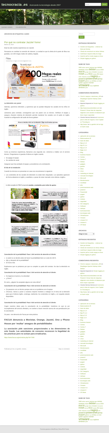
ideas (82, 169)
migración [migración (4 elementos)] (84, 76)
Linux (82, 171)
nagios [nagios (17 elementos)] (94, 76)
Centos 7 (83, 159)
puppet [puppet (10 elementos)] (82, 81)
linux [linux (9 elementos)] (91, 74)
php (81, 185)
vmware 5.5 (83, 220)
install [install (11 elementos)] (81, 74)
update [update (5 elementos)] (81, 83)
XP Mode (83, 225)
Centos (82, 157)
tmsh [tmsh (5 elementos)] (99, 81)
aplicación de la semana (87, 136)
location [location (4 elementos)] (95, 74)
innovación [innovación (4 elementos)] (100, 72)
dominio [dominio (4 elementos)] (98, 69)
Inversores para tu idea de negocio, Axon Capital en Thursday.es (92, 120)
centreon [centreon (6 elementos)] (81, 69)
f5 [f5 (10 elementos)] (84, 72)
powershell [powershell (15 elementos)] (91, 78)
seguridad (83, 201)
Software (83, 206)
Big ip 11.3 (83, 143)
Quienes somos (6, 27)
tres (13, 349)
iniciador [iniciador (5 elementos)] (94, 72)
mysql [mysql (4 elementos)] (88, 76)
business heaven (85, 155)
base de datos (84, 141)
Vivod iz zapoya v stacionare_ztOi (90, 96)
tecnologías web (85, 213)
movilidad (83, 183)
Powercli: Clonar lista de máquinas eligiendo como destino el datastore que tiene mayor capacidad (92, 113)
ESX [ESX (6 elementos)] (102, 69)
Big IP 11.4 (83, 145)
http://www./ (83, 124)
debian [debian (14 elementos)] (92, 69)
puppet (82, 194)
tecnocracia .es (14, 4)
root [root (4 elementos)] (90, 81)
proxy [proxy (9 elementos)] (100, 79)
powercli (82, 190)
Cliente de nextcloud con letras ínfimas (92, 51)
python (82, 197)
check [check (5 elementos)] (86, 69)
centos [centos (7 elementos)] (99, 67)
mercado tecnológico (86, 176)
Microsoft (83, 178)
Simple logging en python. (88, 58)
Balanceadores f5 (85, 138)
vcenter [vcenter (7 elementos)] (91, 83)
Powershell (83, 192)
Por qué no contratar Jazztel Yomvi (22, 42)
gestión (19, 349)
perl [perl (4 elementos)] (99, 76)
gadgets (82, 164)
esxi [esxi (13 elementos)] (81, 71)
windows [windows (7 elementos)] (82, 87)
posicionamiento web (86, 187)
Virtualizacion (84, 215)
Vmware (82, 218)
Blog (81, 152)
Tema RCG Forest (64, 429)
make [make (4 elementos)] (80, 76)
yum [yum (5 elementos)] (86, 87)
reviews (24, 349)
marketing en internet (86, 173)
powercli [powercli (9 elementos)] (82, 79)
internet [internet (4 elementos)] (86, 74)
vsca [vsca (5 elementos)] (91, 86)
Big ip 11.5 (83, 148)
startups (82, 208)
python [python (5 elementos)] (87, 81)
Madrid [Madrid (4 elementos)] (101, 74)
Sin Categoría (84, 204)
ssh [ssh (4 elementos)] (97, 81)
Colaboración (21, 27)
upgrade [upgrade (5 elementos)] (85, 83)
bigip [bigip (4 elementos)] (95, 67)
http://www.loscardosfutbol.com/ (90, 108)
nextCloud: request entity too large (90, 54)
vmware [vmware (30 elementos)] (84, 85)
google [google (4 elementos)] (86, 72)
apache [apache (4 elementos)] (87, 67)
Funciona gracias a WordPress (49, 429)
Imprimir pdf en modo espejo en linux (91, 56)
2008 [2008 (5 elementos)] (80, 67)
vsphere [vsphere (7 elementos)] (96, 86)
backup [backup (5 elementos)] (92, 67)
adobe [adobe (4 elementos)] (83, 67)
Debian (82, 162)
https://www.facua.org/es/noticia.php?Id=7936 (19, 337)
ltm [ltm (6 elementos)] (98, 74)
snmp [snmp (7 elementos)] (94, 81)
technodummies (85, 211)
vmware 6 (83, 222)
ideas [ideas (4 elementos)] (90, 72)
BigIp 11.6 (83, 150)
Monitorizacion (84, 180)
